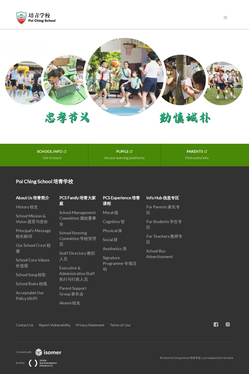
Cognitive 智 (114, 221)
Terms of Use (120, 325)
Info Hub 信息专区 (162, 197)
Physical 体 (112, 230)
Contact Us (25, 325)
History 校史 (27, 206)
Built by (40, 363)
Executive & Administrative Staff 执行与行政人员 (77, 273)
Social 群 (110, 239)
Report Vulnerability (54, 325)
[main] (124, 97)
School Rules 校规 (31, 283)
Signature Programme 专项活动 (119, 263)
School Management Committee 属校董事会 (77, 218)
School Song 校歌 (31, 274)
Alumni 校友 (69, 302)
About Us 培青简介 (32, 197)
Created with (42, 352)
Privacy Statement (90, 325)
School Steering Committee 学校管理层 (77, 238)
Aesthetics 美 (115, 248)
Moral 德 (110, 212)
